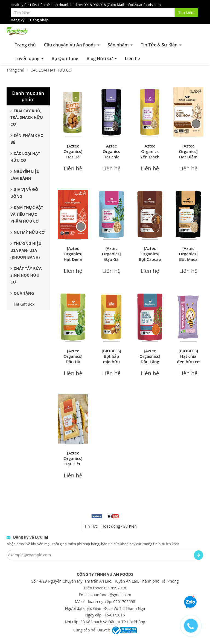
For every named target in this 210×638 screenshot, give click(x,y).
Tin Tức (90, 526)
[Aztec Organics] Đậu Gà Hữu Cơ (111, 256)
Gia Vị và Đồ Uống (24, 193)
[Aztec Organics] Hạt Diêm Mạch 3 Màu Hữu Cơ (72, 262)
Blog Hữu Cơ (101, 58)
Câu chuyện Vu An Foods (72, 45)
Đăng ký (17, 19)
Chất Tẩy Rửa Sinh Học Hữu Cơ (26, 275)
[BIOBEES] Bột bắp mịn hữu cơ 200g (111, 359)
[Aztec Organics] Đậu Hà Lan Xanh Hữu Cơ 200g (72, 364)
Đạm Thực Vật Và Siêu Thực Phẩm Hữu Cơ (26, 214)
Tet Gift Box (24, 304)
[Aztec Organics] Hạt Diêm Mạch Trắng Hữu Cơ (188, 159)
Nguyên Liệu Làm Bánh (25, 175)
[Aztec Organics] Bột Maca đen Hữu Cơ (188, 259)
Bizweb (103, 630)
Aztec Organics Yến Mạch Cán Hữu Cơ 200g (149, 156)
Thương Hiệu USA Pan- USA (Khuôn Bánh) (26, 250)
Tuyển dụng (29, 58)
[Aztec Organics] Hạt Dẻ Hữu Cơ (72, 154)
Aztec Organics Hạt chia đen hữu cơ (111, 154)
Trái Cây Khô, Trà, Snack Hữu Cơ (26, 117)
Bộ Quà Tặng (65, 58)
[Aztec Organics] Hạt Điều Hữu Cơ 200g (72, 463)
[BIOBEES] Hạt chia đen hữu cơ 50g (188, 359)
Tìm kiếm (186, 12)
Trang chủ (25, 45)
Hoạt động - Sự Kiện (119, 526)
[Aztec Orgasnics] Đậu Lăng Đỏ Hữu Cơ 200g (150, 361)
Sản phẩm (120, 45)
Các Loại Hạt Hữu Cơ (25, 157)
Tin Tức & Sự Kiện (161, 45)
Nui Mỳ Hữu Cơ (27, 232)
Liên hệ (132, 58)
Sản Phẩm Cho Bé (26, 139)
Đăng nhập (39, 19)
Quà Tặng (22, 293)
